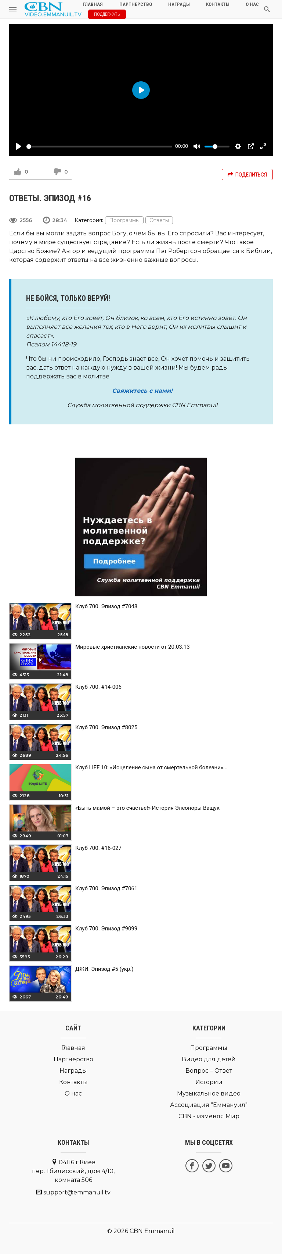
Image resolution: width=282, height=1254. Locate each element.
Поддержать (107, 14)
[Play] (19, 146)
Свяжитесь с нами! (142, 390)
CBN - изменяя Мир (208, 1116)
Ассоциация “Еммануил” (208, 1104)
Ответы (159, 220)
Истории (209, 1082)
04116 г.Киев (73, 1171)
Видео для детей (209, 1059)
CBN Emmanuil (152, 1231)
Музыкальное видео (209, 1093)
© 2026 (117, 1231)
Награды (73, 1070)
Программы (124, 220)
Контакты (73, 1082)
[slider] (99, 146)
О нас (73, 1093)
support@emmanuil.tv (77, 1192)
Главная (73, 1047)
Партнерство (73, 1059)
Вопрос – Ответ (208, 1070)
